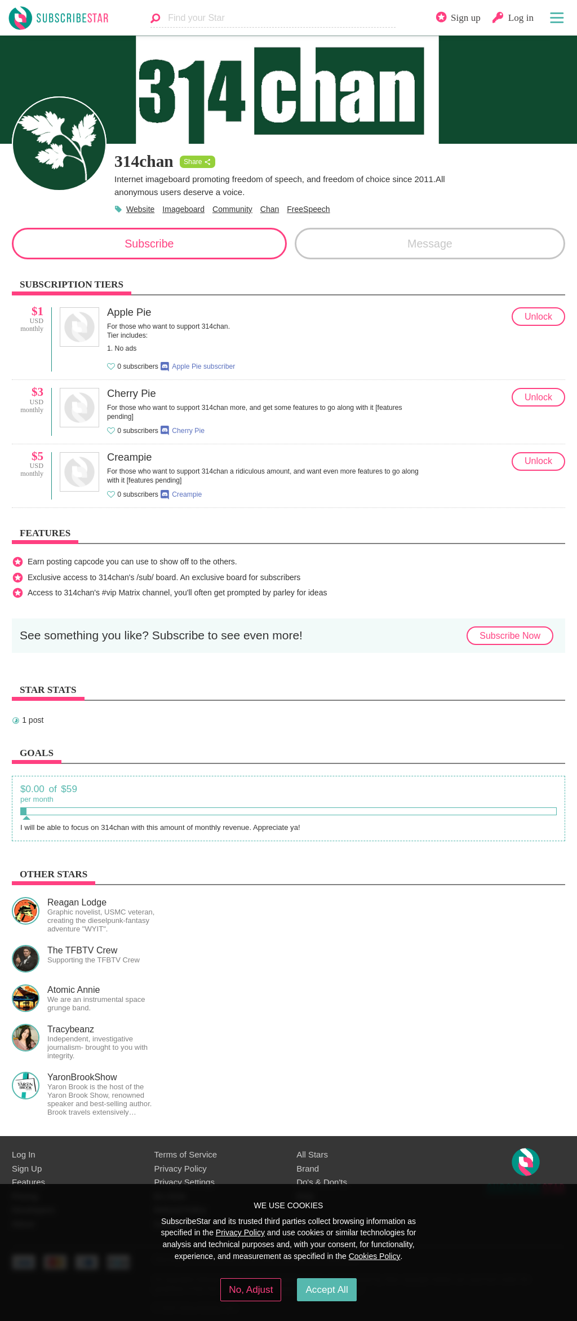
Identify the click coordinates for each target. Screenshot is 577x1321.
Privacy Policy (180, 1168)
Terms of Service (185, 1154)
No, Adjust (251, 1289)
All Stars (312, 1154)
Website (140, 209)
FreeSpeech (308, 209)
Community (232, 209)
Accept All (326, 1289)
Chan (269, 209)
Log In (23, 1154)
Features (28, 1182)
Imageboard (183, 209)
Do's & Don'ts (321, 1182)
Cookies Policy (375, 1256)
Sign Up (27, 1168)
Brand (307, 1168)
